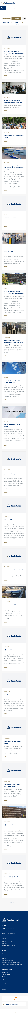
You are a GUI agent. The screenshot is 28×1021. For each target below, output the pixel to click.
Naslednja (15, 903)
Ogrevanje (4, 979)
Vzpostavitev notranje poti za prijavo (10, 962)
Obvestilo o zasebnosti (7, 1016)
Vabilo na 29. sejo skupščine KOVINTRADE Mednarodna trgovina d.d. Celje (14, 293)
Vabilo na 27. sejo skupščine (12, 877)
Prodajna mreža (6, 974)
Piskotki (4, 1014)
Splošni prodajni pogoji (7, 960)
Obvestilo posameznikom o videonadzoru (12, 964)
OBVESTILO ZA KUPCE (10, 218)
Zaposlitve (4, 958)
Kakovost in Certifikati (12, 1004)
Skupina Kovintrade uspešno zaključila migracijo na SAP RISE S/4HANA (13, 102)
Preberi (5, 75)
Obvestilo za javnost (9, 694)
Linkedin (4, 989)
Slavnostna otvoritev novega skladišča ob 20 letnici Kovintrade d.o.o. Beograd (13, 342)
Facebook (4, 987)
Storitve (4, 976)
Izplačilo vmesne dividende (11, 605)
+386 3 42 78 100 (10, 929)
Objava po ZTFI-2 (8, 650)
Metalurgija (5, 972)
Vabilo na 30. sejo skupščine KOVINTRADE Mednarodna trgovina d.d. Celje (14, 167)
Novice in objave (6, 956)
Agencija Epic (9, 1018)
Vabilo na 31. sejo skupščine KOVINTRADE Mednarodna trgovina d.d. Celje (14, 53)
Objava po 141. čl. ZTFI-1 (10, 825)
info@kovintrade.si (10, 933)
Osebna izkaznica (6, 954)
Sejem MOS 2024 (8, 251)
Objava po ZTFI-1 (8, 519)
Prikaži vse (16, 18)
